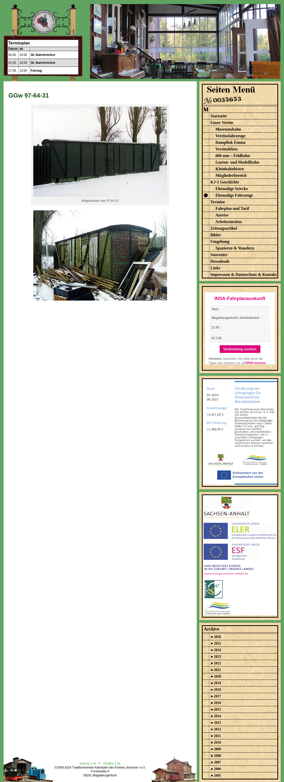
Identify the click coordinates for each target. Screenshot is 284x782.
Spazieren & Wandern (235, 248)
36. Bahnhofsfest (43, 55)
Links (215, 268)
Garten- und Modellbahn (237, 162)
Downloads (220, 261)
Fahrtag (36, 70)
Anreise (222, 215)
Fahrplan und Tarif (232, 208)
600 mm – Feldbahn (233, 155)
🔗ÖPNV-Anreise (253, 363)
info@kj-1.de (112, 763)
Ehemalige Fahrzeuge (234, 195)
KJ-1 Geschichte (225, 182)
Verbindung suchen (240, 349)
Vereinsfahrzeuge (230, 136)
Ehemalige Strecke (232, 188)
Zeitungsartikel (224, 228)
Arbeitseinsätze (228, 222)
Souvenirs (219, 255)
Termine (218, 202)
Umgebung (220, 241)
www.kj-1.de (88, 763)
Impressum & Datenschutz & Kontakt (244, 274)
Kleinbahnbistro (230, 169)
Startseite (219, 116)
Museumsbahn (228, 129)
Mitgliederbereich (231, 175)
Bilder (216, 235)
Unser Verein (222, 122)
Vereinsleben (226, 149)
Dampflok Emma (231, 142)
